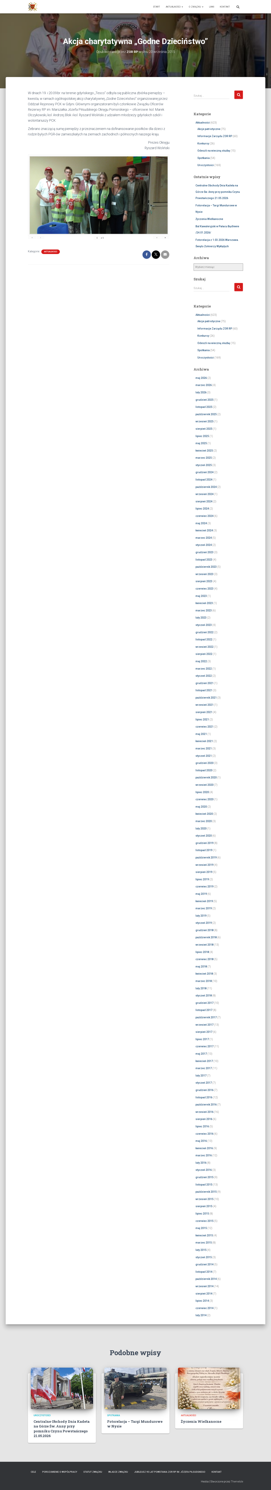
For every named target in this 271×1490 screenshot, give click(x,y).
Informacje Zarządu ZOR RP (214, 136)
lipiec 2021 (202, 719)
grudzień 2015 (204, 1177)
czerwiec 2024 (204, 515)
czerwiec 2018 (204, 959)
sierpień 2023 (204, 581)
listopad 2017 (204, 1010)
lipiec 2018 (202, 951)
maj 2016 (201, 1140)
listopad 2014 (204, 1271)
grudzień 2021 (204, 682)
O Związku (196, 6)
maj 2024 (201, 523)
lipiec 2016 (202, 1126)
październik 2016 (206, 1104)
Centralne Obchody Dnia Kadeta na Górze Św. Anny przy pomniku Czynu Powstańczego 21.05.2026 (218, 192)
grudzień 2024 (204, 472)
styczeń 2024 (204, 544)
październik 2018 (206, 937)
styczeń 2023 (204, 624)
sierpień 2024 (204, 501)
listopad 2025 (204, 406)
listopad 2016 (204, 1097)
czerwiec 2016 (204, 1133)
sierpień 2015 (204, 1206)
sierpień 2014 (204, 1293)
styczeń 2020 (204, 835)
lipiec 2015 (202, 1213)
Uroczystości (205, 165)
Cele (33, 1472)
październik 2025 (206, 414)
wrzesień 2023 (204, 573)
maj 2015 (201, 1228)
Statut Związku (92, 1472)
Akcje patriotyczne (208, 128)
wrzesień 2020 (204, 784)
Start (156, 6)
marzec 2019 (204, 908)
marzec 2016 (204, 1155)
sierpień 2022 (204, 653)
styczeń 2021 (204, 755)
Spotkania (203, 157)
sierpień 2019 (204, 872)
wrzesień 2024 (204, 494)
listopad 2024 (204, 479)
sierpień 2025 (204, 428)
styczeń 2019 (204, 922)
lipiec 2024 (202, 508)
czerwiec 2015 (204, 1220)
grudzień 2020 (204, 762)
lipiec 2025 (202, 435)
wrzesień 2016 (204, 1111)
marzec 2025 (204, 457)
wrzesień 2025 (204, 421)
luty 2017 (201, 1075)
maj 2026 (201, 377)
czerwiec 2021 (204, 726)
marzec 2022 (204, 668)
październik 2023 (206, 566)
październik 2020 (206, 777)
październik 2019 (206, 857)
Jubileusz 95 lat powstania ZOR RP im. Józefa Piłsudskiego (169, 1472)
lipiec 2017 (202, 1039)
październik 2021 (206, 697)
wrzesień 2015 (204, 1198)
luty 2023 (201, 617)
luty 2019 (201, 915)
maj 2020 (201, 806)
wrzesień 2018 (204, 944)
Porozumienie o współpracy (59, 1472)
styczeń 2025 (204, 464)
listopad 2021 (204, 690)
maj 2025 (201, 443)
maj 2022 (201, 661)
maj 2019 (201, 893)
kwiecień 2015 (204, 1235)
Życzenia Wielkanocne (209, 218)
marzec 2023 (204, 610)
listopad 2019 (204, 850)
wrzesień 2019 (204, 864)
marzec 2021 (204, 748)
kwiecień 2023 (204, 603)
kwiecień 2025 (204, 450)
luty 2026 (201, 392)
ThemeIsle (237, 1481)
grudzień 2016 (204, 1089)
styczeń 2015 (204, 1257)
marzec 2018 (204, 981)
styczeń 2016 (204, 1169)
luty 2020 (201, 828)
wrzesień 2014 (204, 1286)
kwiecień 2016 (204, 1148)
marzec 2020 (204, 820)
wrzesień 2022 (204, 646)
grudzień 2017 (204, 1002)
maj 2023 (201, 595)
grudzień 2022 (204, 632)
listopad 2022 (204, 639)
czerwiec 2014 (204, 1307)
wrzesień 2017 (204, 1024)
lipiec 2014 (202, 1300)
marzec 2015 (204, 1242)
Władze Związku (118, 1472)
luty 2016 (201, 1162)
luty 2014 (201, 1315)
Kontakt (225, 6)
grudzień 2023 (204, 552)
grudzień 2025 (204, 399)
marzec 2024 (204, 537)
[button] (182, 6)
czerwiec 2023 (204, 588)
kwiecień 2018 (204, 973)
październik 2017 (206, 1017)
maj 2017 (201, 1053)
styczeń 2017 (204, 1082)
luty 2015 (201, 1249)
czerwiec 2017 (204, 1046)
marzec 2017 (204, 1068)
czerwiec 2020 (204, 799)
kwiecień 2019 (204, 901)
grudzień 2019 (204, 842)
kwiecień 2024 (204, 530)
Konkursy (203, 143)
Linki (211, 6)
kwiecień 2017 (204, 1060)
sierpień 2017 (204, 1031)
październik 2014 (206, 1278)
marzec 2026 (204, 385)
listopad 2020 (204, 770)
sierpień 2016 (204, 1119)
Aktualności (174, 6)
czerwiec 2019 (204, 886)
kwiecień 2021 (204, 741)
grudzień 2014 (204, 1264)
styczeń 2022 (204, 675)
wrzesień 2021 (204, 704)
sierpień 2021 (204, 712)
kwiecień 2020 (204, 813)
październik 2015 (206, 1191)
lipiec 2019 (202, 879)
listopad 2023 (204, 559)
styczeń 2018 (204, 995)
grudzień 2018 (204, 930)
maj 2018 (201, 966)
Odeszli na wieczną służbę (213, 150)
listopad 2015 (204, 1184)
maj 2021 (201, 733)
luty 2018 (201, 988)
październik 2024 (206, 486)
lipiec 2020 (202, 791)
